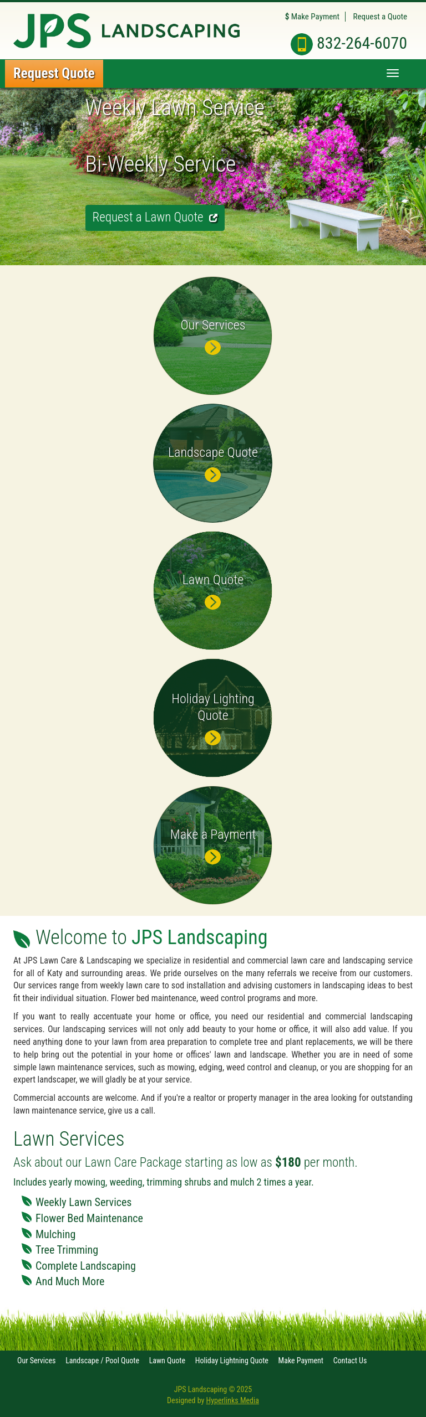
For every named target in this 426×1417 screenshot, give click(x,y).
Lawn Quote (167, 1360)
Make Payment (312, 17)
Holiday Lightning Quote (231, 1360)
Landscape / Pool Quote (102, 1360)
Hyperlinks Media (232, 1400)
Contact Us (350, 1360)
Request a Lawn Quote (155, 217)
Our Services (36, 1360)
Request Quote (54, 73)
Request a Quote (380, 17)
